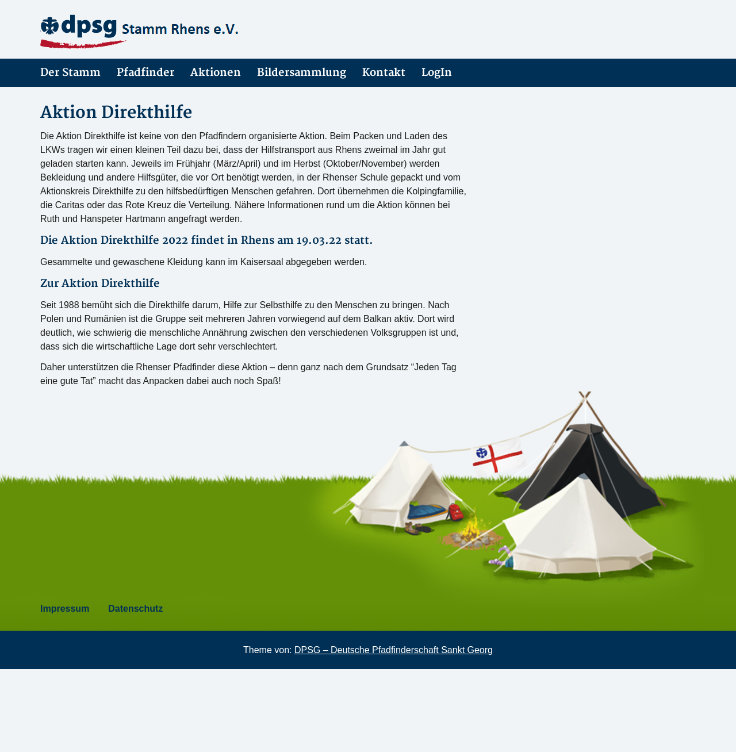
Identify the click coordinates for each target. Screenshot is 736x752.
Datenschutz (135, 608)
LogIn (436, 72)
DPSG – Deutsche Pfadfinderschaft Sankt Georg (393, 650)
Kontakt (383, 72)
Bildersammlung (301, 72)
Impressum (64, 608)
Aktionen (215, 72)
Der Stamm (70, 72)
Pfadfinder (145, 72)
